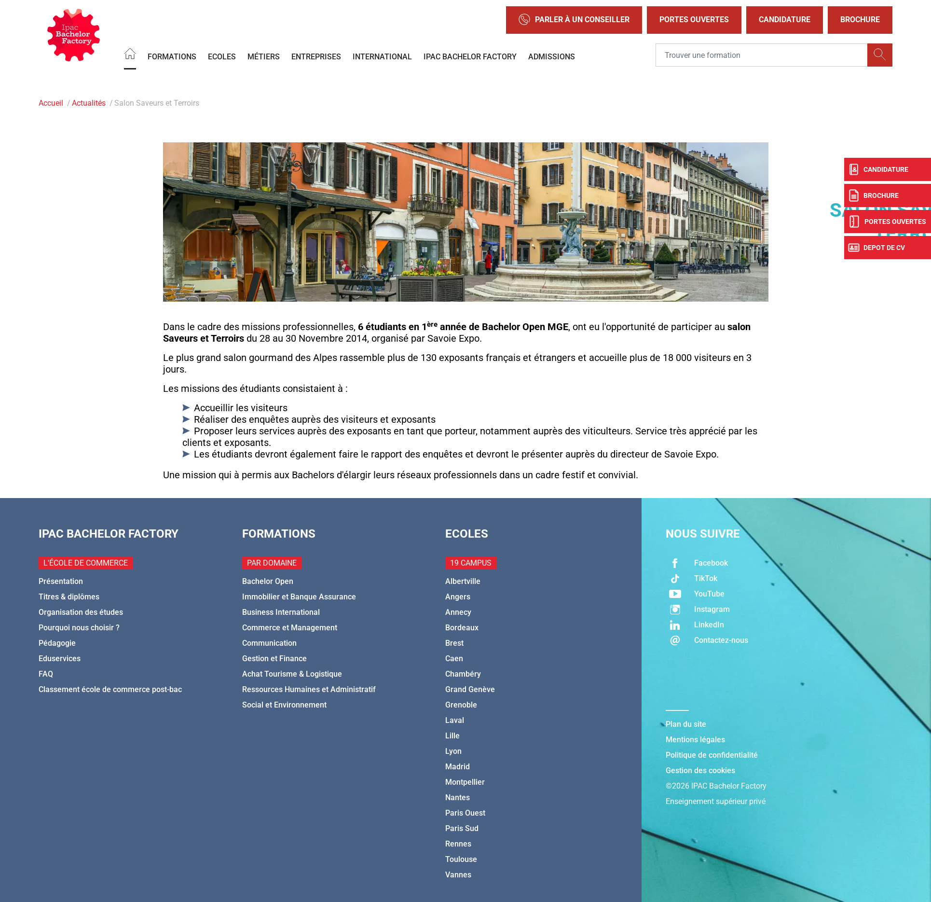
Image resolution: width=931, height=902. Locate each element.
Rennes (458, 843)
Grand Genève (470, 689)
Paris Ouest (465, 813)
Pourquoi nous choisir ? (79, 627)
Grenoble (461, 704)
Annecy (458, 612)
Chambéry (463, 674)
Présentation (61, 581)
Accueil (51, 103)
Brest (454, 643)
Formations (172, 56)
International (382, 56)
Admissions (551, 56)
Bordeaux (462, 627)
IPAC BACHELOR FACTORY (470, 56)
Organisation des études (81, 612)
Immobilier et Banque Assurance (299, 596)
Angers (457, 596)
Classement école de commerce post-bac (110, 689)
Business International (281, 612)
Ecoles (222, 56)
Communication (269, 643)
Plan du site (686, 724)
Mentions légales (695, 739)
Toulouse (461, 859)
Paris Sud (462, 828)
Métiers (263, 56)
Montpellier (465, 782)
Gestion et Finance (274, 658)
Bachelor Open (267, 581)
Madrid (457, 766)
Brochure (860, 19)
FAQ (46, 674)
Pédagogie (57, 643)
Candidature (784, 19)
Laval (454, 720)
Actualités (89, 103)
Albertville (462, 581)
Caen (454, 658)
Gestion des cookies (700, 770)
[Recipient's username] (762, 55)
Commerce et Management (289, 627)
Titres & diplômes (69, 596)
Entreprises (316, 56)
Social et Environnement (284, 704)
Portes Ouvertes (694, 19)
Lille (452, 735)
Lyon (453, 751)
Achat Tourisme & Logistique (292, 674)
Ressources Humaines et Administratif (309, 689)
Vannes (458, 874)
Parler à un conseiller (574, 20)
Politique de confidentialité (712, 755)
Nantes (457, 797)
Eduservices (60, 658)
